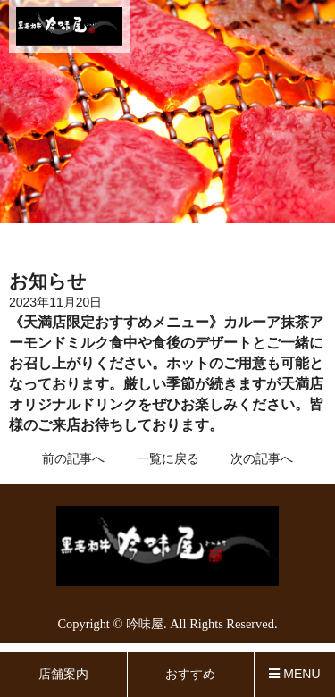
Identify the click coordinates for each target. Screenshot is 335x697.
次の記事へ (261, 458)
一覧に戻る (168, 458)
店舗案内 (63, 674)
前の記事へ (73, 458)
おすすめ (190, 674)
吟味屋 (144, 624)
